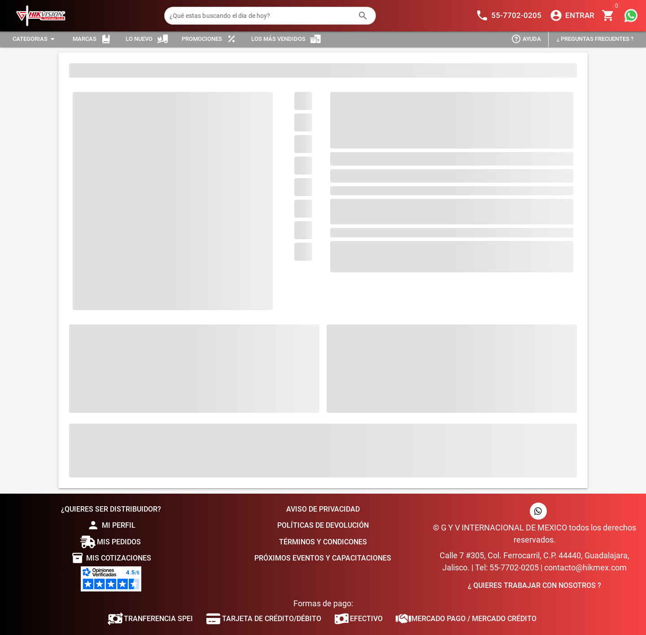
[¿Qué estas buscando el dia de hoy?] (261, 16)
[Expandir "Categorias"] (35, 39)
